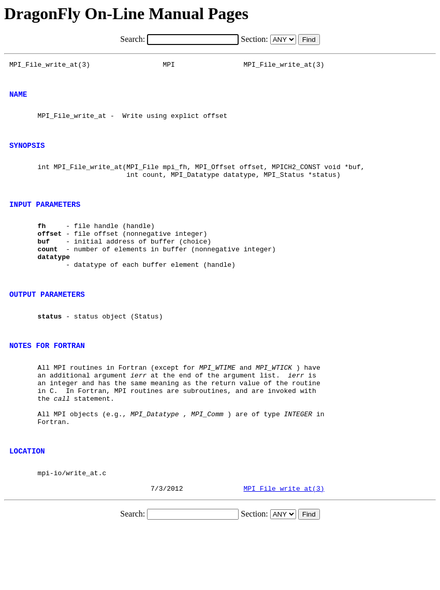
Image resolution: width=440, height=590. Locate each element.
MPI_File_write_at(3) (283, 550)
